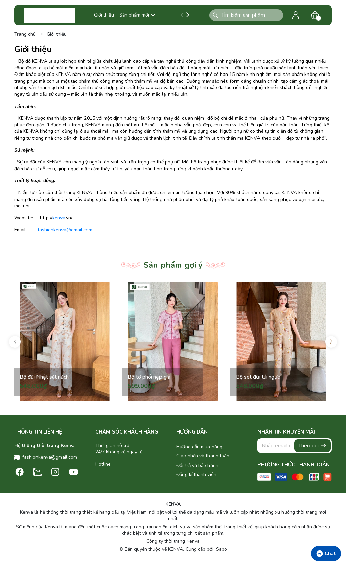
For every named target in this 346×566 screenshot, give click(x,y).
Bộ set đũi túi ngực (258, 377)
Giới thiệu (104, 15)
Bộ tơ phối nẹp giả (149, 377)
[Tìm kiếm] (215, 15)
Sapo (221, 549)
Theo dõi (312, 445)
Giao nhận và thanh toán (202, 456)
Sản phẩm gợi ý (173, 265)
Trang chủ (25, 34)
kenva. (59, 218)
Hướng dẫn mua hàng (199, 447)
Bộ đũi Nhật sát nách (44, 377)
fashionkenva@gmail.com (65, 230)
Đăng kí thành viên (196, 474)
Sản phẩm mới (137, 15)
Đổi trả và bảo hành (197, 465)
